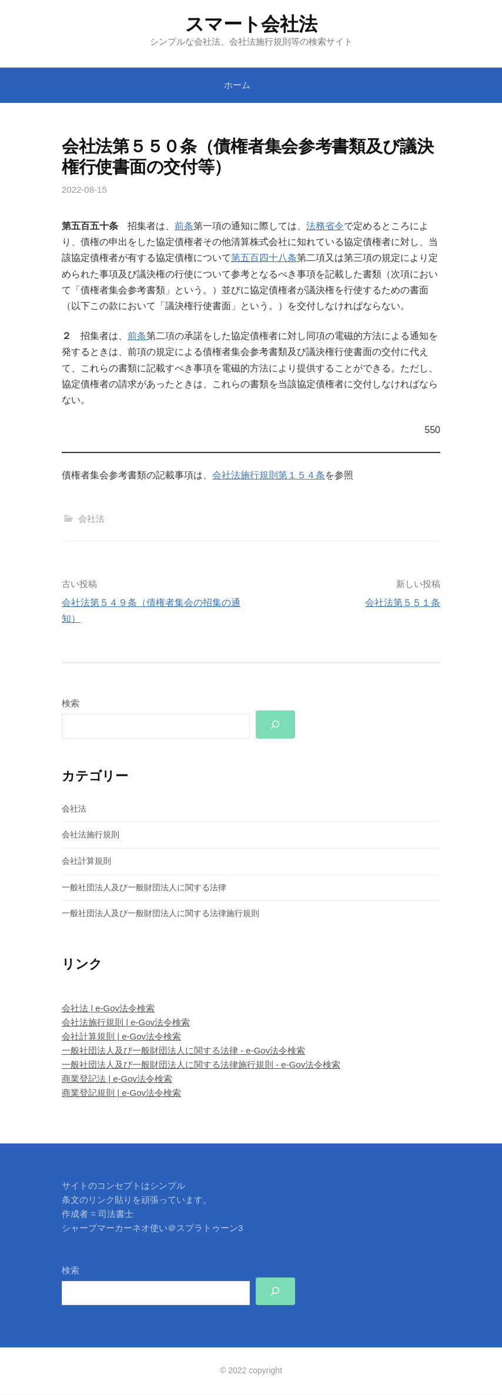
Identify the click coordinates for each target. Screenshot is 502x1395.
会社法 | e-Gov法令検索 (108, 1009)
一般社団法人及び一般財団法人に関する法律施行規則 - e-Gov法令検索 (201, 1065)
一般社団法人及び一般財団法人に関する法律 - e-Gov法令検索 (183, 1051)
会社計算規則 (86, 861)
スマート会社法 (251, 24)
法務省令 (325, 226)
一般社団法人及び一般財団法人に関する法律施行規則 (160, 913)
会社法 (91, 519)
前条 (184, 226)
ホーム (237, 85)
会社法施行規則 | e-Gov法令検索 (126, 1023)
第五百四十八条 (264, 258)
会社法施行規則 (90, 835)
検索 (70, 703)
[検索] (276, 724)
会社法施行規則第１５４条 (268, 475)
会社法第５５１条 (402, 603)
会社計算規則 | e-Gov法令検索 (121, 1037)
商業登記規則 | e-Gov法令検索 (121, 1093)
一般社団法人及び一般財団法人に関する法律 (144, 887)
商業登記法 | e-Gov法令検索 (117, 1079)
